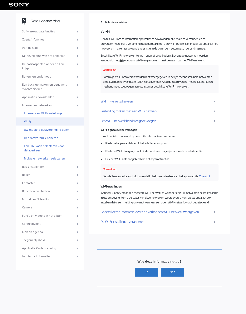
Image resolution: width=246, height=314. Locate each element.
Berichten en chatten (36, 191)
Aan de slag (30, 47)
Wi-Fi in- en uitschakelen (117, 101)
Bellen (26, 174)
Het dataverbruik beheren (41, 138)
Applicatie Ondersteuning (39, 248)
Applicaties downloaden (38, 97)
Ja (146, 272)
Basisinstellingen (33, 166)
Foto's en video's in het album (42, 215)
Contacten (29, 183)
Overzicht (204, 176)
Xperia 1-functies (33, 39)
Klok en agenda (32, 232)
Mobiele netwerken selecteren (44, 158)
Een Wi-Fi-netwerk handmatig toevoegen (128, 121)
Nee (173, 272)
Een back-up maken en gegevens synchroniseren (44, 87)
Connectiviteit (31, 223)
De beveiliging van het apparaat (43, 55)
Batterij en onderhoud (36, 76)
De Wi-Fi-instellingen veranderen (123, 221)
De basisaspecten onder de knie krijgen (43, 66)
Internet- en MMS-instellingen (44, 113)
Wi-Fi (27, 121)
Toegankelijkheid (33, 240)
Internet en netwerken (37, 105)
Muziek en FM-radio (35, 199)
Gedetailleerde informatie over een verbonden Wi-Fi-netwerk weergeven (150, 212)
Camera (27, 207)
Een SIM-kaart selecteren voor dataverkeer (44, 148)
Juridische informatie (36, 256)
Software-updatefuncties (38, 31)
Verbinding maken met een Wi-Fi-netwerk (129, 111)
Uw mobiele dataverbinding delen (47, 129)
